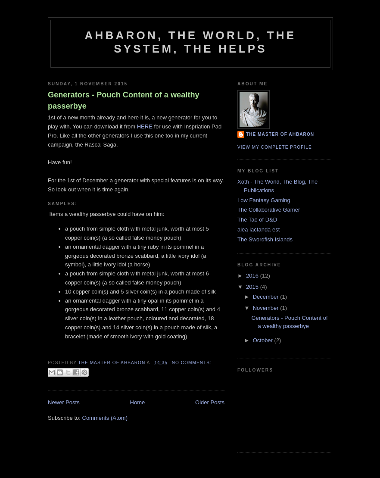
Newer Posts (64, 402)
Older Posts (209, 402)
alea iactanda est (258, 229)
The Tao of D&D (257, 219)
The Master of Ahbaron (280, 134)
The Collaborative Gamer (268, 209)
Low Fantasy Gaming (263, 200)
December (266, 297)
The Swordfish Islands (265, 239)
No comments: (192, 362)
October (263, 340)
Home (137, 402)
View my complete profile (274, 147)
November (266, 308)
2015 (253, 287)
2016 (253, 275)
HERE (145, 126)
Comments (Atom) (105, 418)
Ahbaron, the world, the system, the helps (190, 42)
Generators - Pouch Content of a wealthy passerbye (123, 100)
